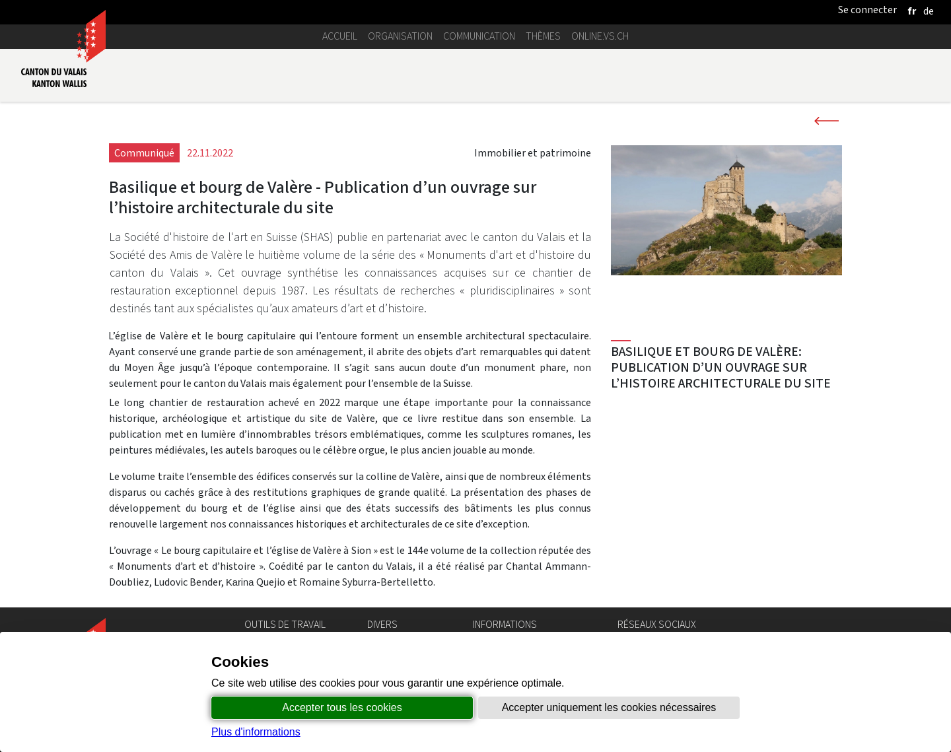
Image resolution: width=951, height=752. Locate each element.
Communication (479, 36)
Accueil (339, 36)
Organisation (400, 36)
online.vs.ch (600, 36)
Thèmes (543, 36)
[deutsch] (928, 11)
